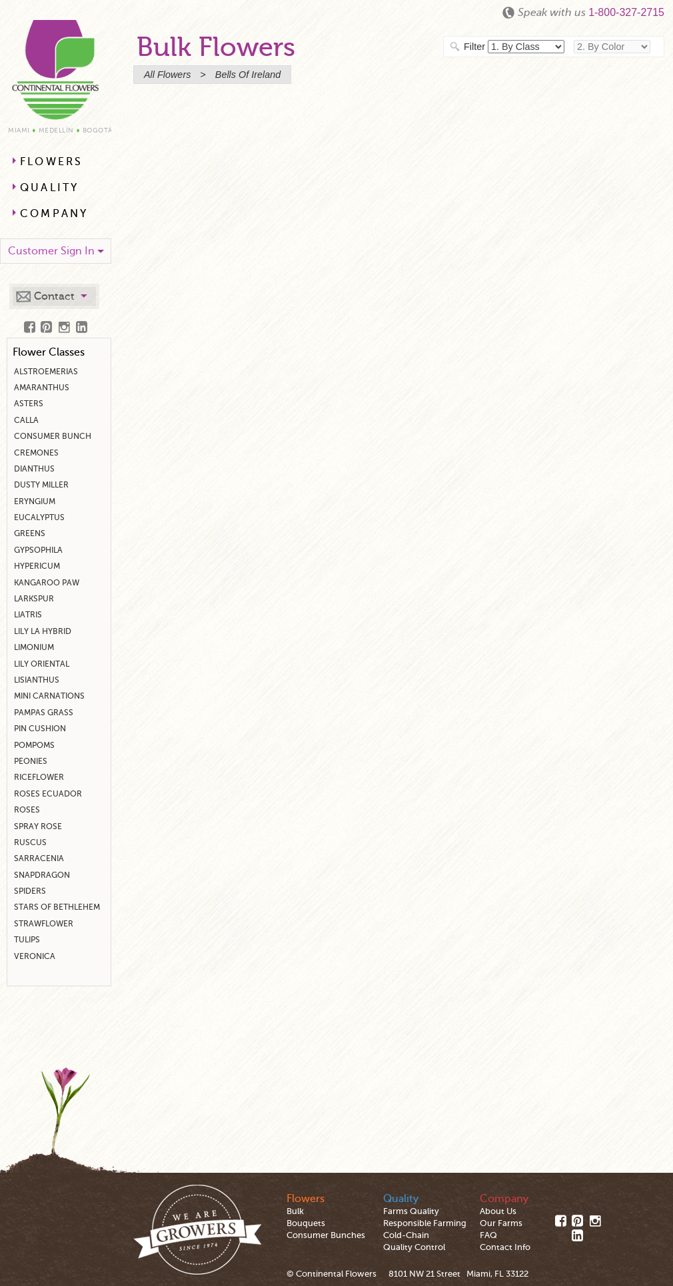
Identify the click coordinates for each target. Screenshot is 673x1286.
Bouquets (306, 1223)
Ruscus (30, 842)
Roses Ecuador (48, 794)
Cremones (36, 453)
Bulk (295, 1211)
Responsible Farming (424, 1223)
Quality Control (414, 1247)
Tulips (27, 939)
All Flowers (167, 74)
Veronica (34, 956)
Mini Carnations (49, 696)
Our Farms (501, 1223)
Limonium (34, 647)
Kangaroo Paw (46, 582)
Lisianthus (36, 680)
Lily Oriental (41, 664)
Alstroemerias (46, 371)
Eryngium (34, 501)
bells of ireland (248, 74)
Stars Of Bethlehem (57, 907)
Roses (27, 809)
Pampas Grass (43, 712)
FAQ (488, 1235)
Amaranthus (41, 387)
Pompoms (34, 745)
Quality (49, 188)
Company (54, 214)
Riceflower (39, 777)
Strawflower (43, 923)
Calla (26, 420)
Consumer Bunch (52, 436)
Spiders (30, 891)
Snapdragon (42, 875)
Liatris (28, 614)
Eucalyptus (39, 517)
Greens (29, 533)
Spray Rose (38, 826)
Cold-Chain (406, 1235)
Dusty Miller (41, 484)
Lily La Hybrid (42, 631)
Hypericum (37, 566)
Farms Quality (411, 1211)
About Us (498, 1211)
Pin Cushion (40, 728)
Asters (28, 403)
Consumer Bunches (326, 1235)
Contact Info (505, 1247)
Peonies (30, 761)
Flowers (51, 162)
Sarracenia (39, 858)
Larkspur (34, 598)
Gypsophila (38, 550)
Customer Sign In (51, 251)
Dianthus (34, 469)
